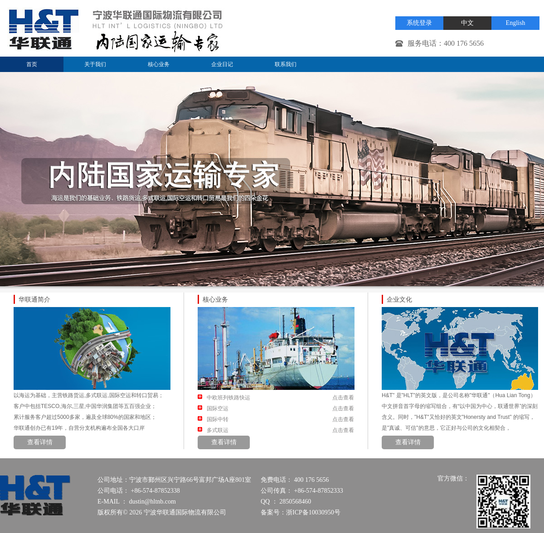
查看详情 (40, 442)
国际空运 (217, 408)
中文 (467, 22)
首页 (31, 64)
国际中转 (217, 419)
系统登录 (419, 22)
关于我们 (95, 64)
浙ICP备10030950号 (313, 512)
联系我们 (285, 64)
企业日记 (222, 64)
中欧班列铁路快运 (228, 397)
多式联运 (217, 430)
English (515, 22)
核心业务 (159, 64)
